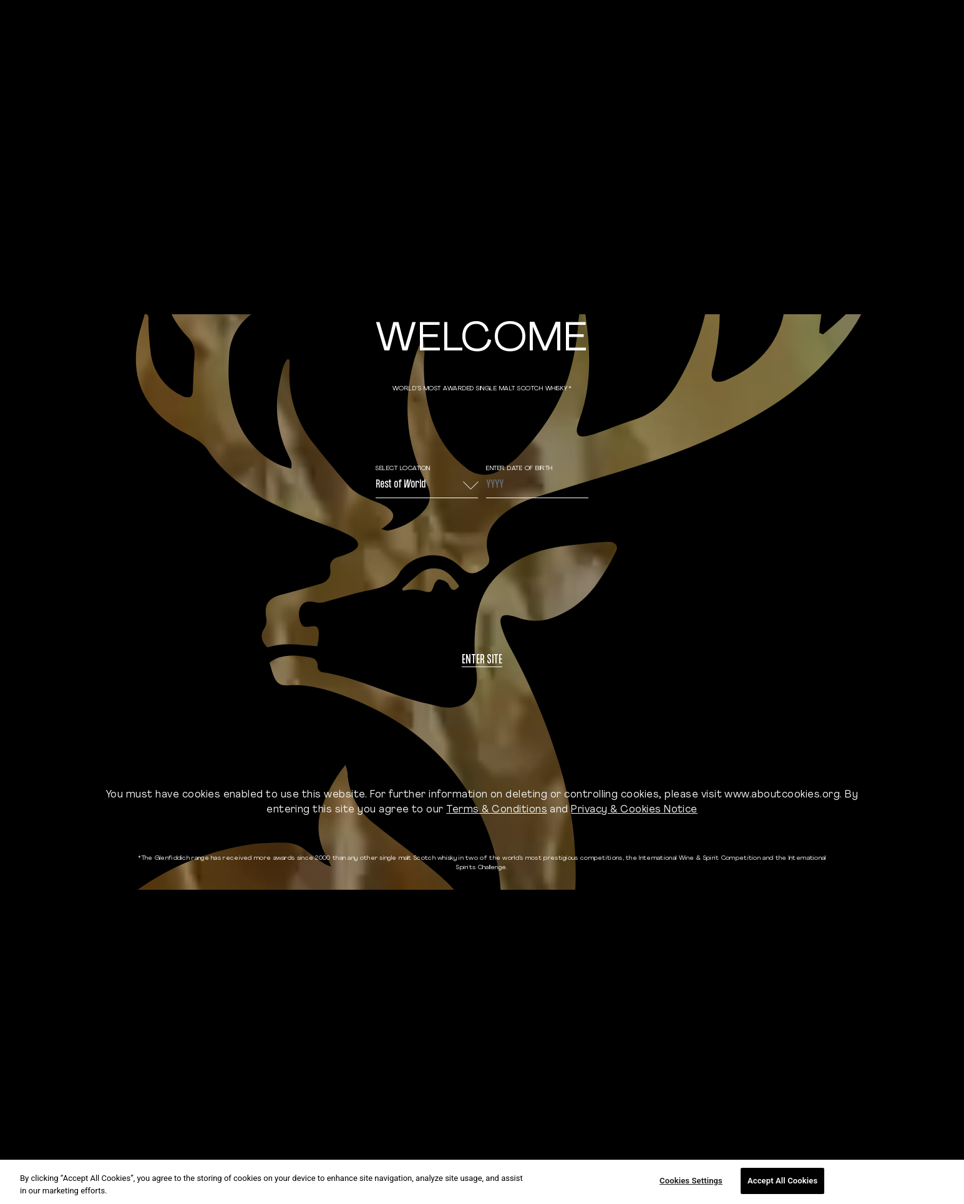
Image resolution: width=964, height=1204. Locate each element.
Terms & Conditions (496, 810)
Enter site (482, 661)
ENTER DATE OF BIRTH (519, 468)
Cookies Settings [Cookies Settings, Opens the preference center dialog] (691, 1180)
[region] (482, 1182)
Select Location (403, 468)
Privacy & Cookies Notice (634, 810)
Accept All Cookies (782, 1180)
